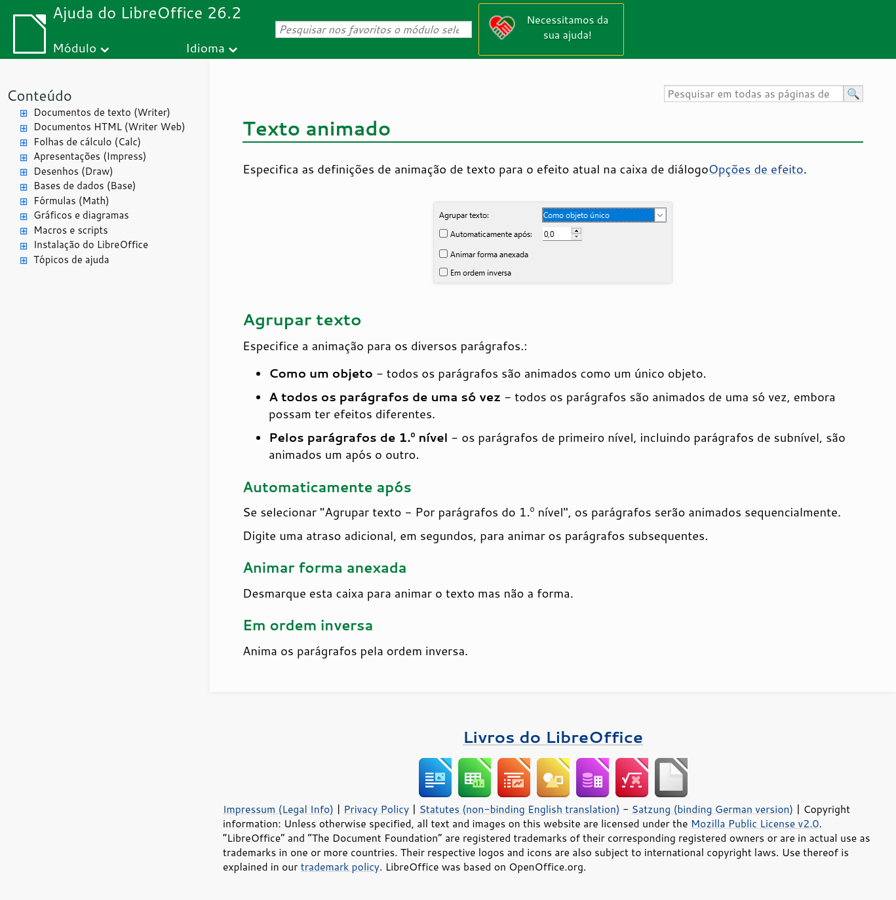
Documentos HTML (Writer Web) (109, 127)
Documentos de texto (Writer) (101, 112)
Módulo (74, 47)
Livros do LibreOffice (553, 736)
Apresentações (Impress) (90, 156)
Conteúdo (39, 95)
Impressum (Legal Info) (278, 809)
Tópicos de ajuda (71, 259)
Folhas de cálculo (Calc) (87, 142)
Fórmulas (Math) (71, 200)
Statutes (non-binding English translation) (519, 809)
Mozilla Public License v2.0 (755, 823)
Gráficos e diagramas (81, 215)
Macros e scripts (70, 230)
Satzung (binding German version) (713, 809)
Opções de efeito (756, 168)
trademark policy (340, 866)
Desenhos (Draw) (73, 171)
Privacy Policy (376, 809)
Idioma (205, 47)
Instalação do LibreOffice (90, 244)
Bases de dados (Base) (84, 185)
